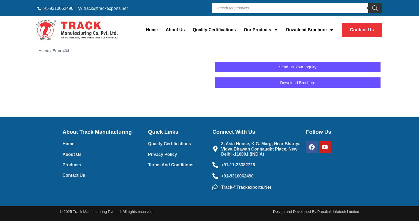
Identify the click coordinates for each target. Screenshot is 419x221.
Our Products (261, 29)
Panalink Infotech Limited (338, 212)
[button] (298, 82)
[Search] (375, 8)
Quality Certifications (214, 29)
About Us (175, 29)
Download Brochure (310, 29)
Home (152, 29)
